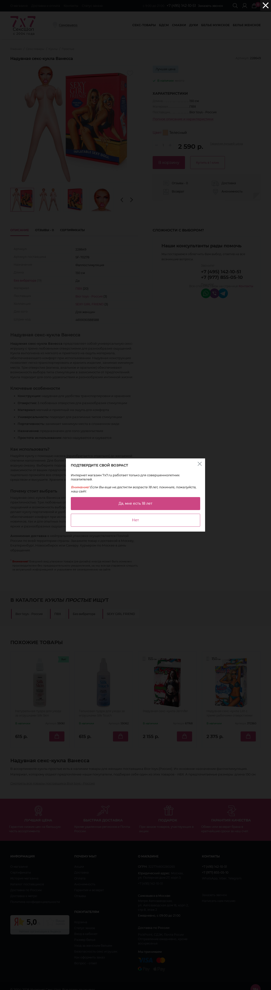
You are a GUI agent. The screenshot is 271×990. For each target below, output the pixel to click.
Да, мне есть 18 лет (135, 503)
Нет (135, 520)
